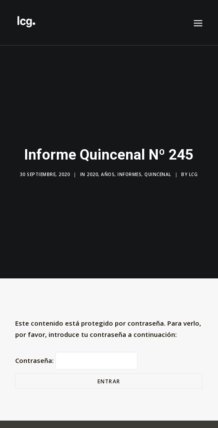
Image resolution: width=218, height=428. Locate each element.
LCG (193, 172)
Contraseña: (76, 356)
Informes (129, 172)
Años (107, 172)
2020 (92, 172)
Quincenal (157, 172)
